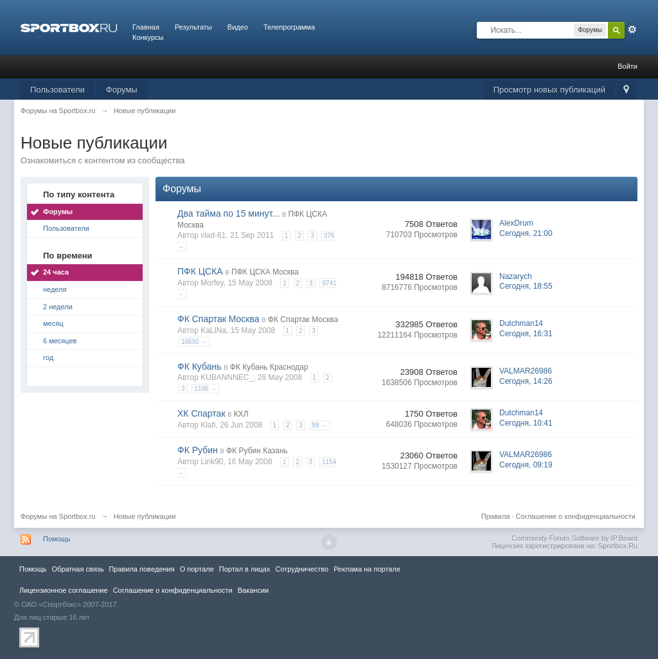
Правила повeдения (141, 569)
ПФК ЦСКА (200, 271)
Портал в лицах (245, 569)
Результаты (193, 27)
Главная (145, 27)
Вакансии (253, 590)
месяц (53, 323)
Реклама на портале (366, 569)
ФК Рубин (197, 450)
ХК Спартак (201, 413)
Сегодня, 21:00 (526, 233)
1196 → (205, 388)
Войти (627, 66)
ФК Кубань (199, 366)
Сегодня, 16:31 (526, 333)
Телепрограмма (289, 27)
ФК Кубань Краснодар (269, 367)
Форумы (122, 90)
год (48, 357)
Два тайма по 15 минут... (228, 213)
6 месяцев (59, 341)
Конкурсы (147, 37)
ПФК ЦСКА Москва (265, 271)
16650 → (194, 341)
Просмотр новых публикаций (549, 90)
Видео (237, 27)
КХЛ (241, 414)
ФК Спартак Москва (218, 319)
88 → (320, 425)
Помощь (57, 539)
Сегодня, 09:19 (526, 464)
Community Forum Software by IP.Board (574, 538)
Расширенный (632, 29)
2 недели (58, 307)
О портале (197, 569)
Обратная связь (77, 569)
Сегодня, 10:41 (526, 423)
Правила (495, 516)
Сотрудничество (301, 569)
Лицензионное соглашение (63, 590)
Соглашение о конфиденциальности (576, 516)
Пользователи (57, 90)
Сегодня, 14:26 (526, 381)
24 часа (56, 272)
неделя (55, 289)
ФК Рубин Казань (257, 450)
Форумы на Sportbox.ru (58, 516)
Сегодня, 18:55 (526, 286)
